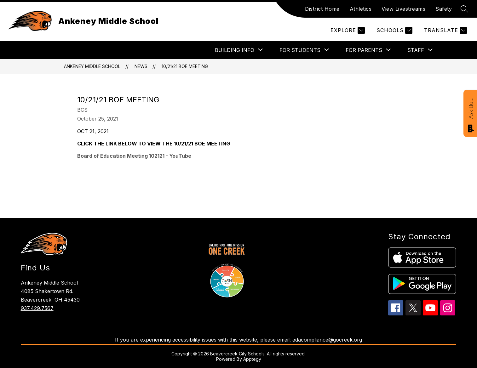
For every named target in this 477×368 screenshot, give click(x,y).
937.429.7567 (37, 308)
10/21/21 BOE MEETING (185, 66)
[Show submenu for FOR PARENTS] (364, 50)
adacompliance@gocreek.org (327, 340)
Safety (443, 9)
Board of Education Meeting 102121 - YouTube (134, 156)
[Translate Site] (444, 30)
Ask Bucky (470, 108)
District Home (322, 9)
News (141, 66)
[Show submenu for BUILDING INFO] (234, 50)
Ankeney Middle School (92, 66)
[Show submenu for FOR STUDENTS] (299, 50)
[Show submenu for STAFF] (415, 50)
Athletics (361, 9)
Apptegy (252, 359)
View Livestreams (403, 9)
